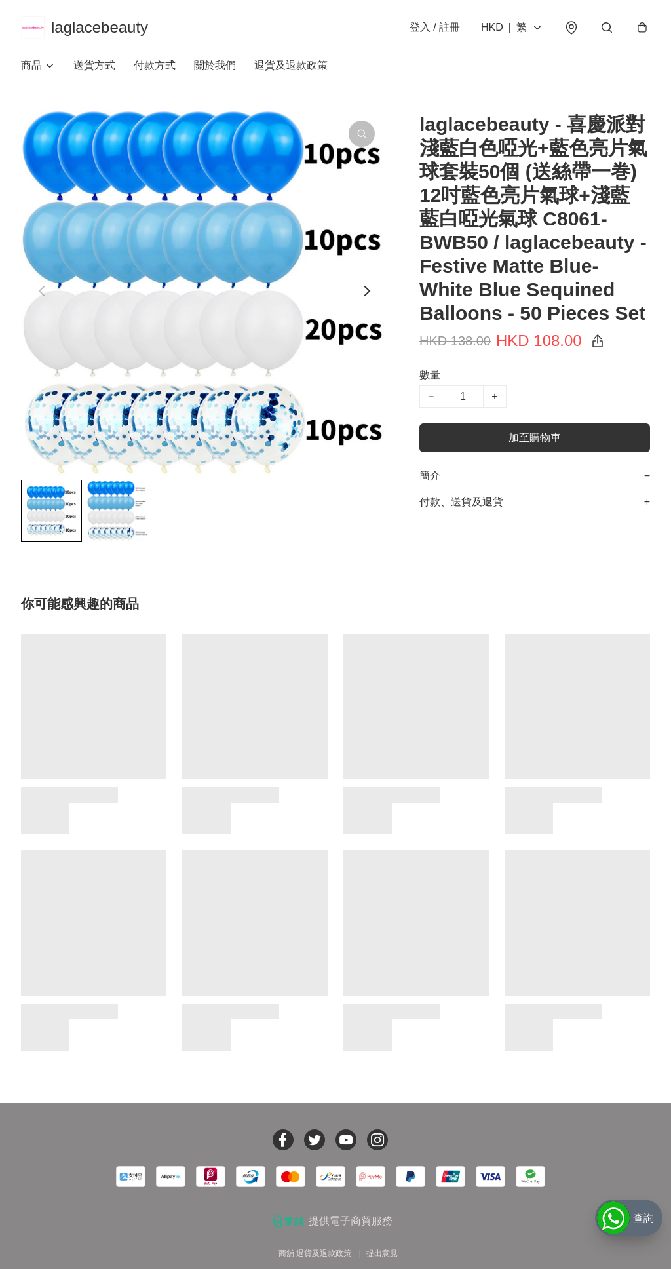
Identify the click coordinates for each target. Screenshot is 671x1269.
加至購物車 (534, 437)
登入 (435, 27)
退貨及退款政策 (291, 65)
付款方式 (155, 65)
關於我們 (215, 65)
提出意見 (382, 1253)
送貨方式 (94, 65)
